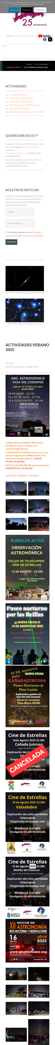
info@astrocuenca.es (26, 35)
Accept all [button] (14, 10)
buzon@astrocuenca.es (16, 153)
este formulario (30, 147)
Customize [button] (40, 10)
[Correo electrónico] (20, 223)
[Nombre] (20, 212)
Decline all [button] (27, 10)
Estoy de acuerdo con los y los (24, 234)
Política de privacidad (32, 235)
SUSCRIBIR (11, 242)
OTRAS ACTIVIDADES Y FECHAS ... (23, 475)
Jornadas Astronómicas (21, 101)
